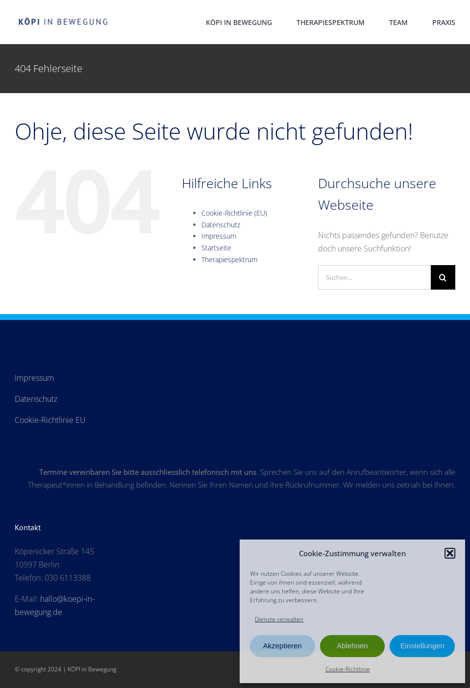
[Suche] (443, 277)
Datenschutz (220, 224)
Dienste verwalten (279, 619)
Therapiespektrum (229, 259)
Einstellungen (422, 645)
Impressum (218, 236)
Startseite (216, 247)
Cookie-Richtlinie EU (50, 420)
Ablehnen (352, 645)
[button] (450, 553)
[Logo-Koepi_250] (63, 17)
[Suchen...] (374, 277)
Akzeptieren (282, 645)
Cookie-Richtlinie (347, 669)
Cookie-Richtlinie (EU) (234, 213)
